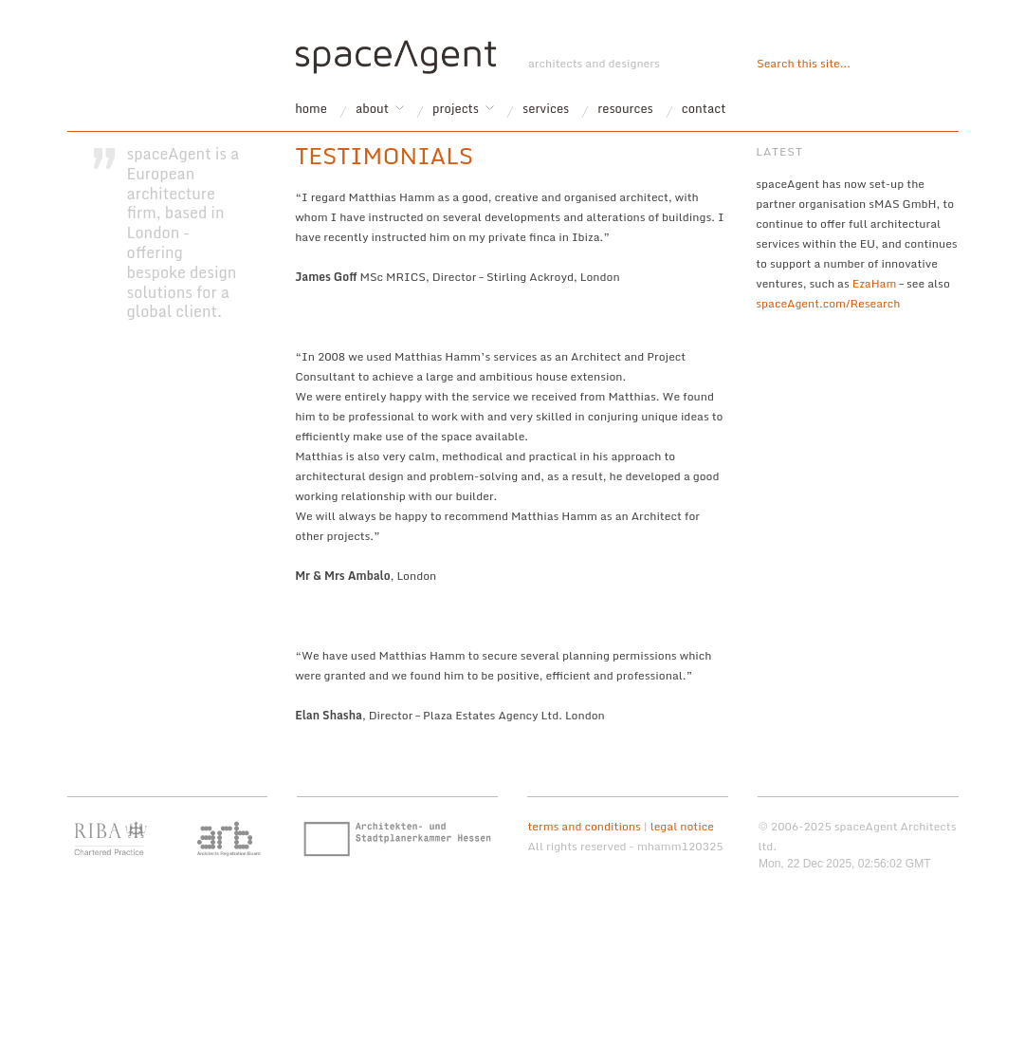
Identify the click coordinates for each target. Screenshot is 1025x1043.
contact (704, 108)
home (311, 108)
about (372, 108)
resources (625, 108)
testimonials (384, 155)
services (545, 108)
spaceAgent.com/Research (828, 303)
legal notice (682, 826)
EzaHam (874, 283)
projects (455, 108)
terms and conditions (583, 826)
